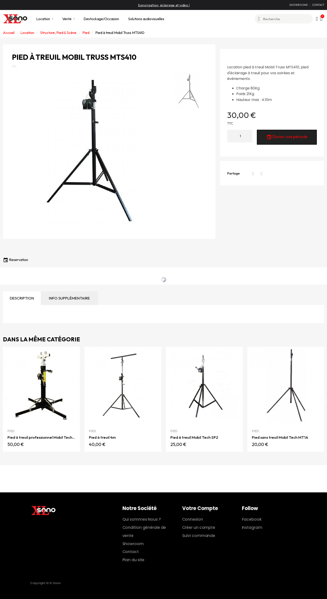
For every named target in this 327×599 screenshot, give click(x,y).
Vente (68, 18)
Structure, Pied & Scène (58, 32)
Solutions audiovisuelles (146, 19)
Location (44, 18)
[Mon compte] (317, 19)
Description (22, 298)
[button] (6, 399)
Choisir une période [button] (286, 137)
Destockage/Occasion (101, 19)
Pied (85, 32)
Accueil (8, 32)
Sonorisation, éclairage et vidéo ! (164, 5)
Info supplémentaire (69, 298)
